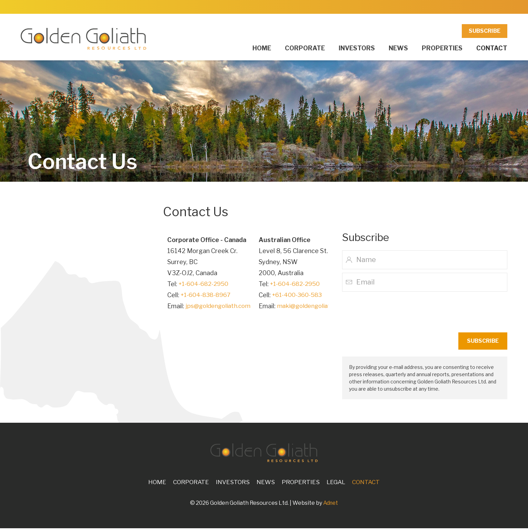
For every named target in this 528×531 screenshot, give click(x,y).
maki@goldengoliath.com (317, 306)
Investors (357, 48)
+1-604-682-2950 (206, 284)
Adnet (330, 505)
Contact (491, 48)
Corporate (305, 48)
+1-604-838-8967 (208, 295)
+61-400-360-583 (303, 295)
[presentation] (454, 312)
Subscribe (484, 31)
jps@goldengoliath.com (220, 306)
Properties (442, 48)
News (398, 48)
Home (261, 48)
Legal (339, 484)
